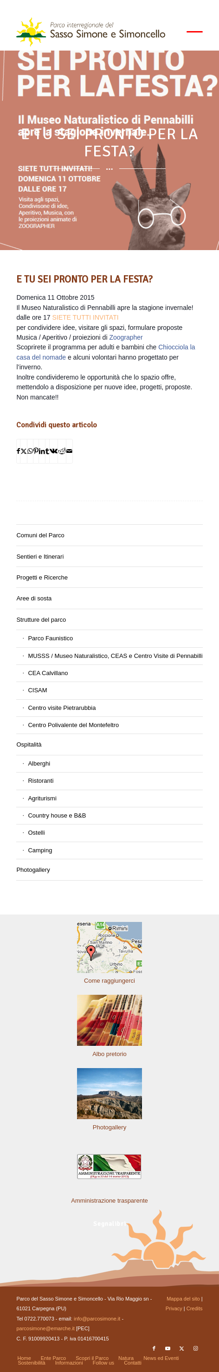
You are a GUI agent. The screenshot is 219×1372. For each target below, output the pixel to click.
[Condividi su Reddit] (62, 451)
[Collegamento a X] (182, 1348)
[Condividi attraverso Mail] (69, 451)
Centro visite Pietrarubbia (62, 707)
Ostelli (36, 832)
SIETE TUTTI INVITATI (85, 317)
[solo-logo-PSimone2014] (90, 32)
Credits (195, 1308)
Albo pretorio (109, 1053)
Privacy (174, 1308)
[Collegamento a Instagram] (196, 1348)
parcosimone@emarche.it (45, 1328)
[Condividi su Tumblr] (47, 451)
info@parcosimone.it (97, 1318)
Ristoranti (40, 780)
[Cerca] (168, 32)
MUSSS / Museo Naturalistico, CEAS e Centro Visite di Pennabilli (115, 655)
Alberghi (39, 763)
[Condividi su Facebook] (18, 451)
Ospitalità (28, 744)
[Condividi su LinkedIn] (42, 451)
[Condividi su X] (23, 451)
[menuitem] (168, 32)
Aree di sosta (34, 598)
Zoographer (125, 337)
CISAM (37, 690)
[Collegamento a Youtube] (168, 1348)
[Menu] (190, 32)
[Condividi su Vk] (54, 451)
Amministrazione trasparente (109, 1200)
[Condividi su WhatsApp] (30, 451)
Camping (40, 850)
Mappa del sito (183, 1298)
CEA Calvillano (48, 673)
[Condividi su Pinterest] (36, 451)
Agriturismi (42, 798)
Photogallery (33, 869)
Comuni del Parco (40, 535)
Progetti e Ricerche (42, 577)
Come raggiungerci (109, 980)
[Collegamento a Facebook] (154, 1348)
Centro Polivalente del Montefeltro (73, 724)
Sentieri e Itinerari (40, 556)
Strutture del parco (41, 619)
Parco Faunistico (50, 638)
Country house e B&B (57, 815)
